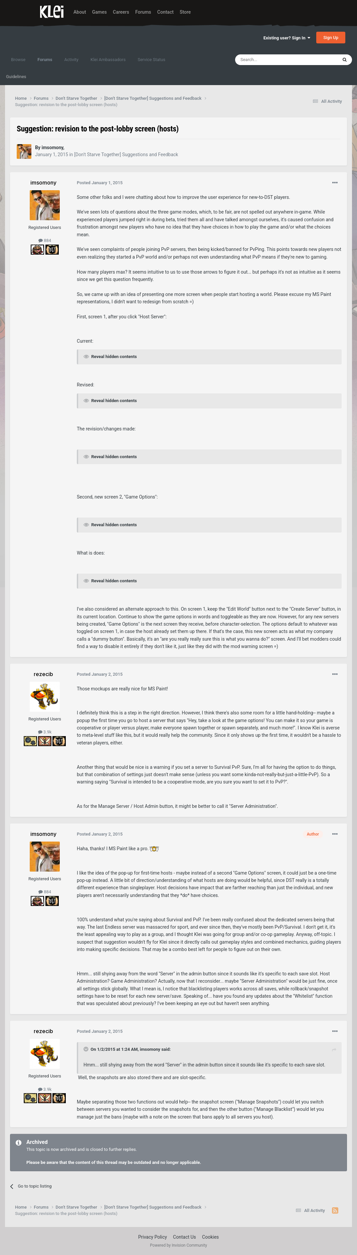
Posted (100, 182)
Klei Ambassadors (108, 59)
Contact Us (184, 1237)
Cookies (210, 1237)
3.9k (45, 731)
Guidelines (16, 76)
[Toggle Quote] (86, 1049)
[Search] (270, 59)
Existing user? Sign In (286, 37)
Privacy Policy (152, 1237)
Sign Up (330, 37)
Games (99, 12)
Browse (18, 59)
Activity (71, 59)
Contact (165, 12)
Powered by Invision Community (178, 1245)
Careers (121, 12)
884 (44, 240)
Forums (143, 12)
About (79, 12)
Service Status (151, 59)
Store (185, 12)
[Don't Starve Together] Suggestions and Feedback (126, 154)
